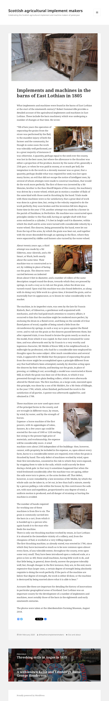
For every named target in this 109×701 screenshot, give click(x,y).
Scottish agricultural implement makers (45, 10)
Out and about (74, 634)
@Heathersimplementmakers (51, 634)
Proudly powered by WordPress (30, 695)
